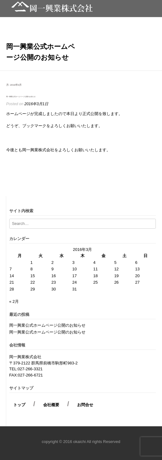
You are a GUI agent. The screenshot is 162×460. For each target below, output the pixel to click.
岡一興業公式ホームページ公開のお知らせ (20, 96)
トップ (21, 404)
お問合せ (83, 404)
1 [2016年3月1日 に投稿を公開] (32, 262)
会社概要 (51, 404)
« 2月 (14, 301)
